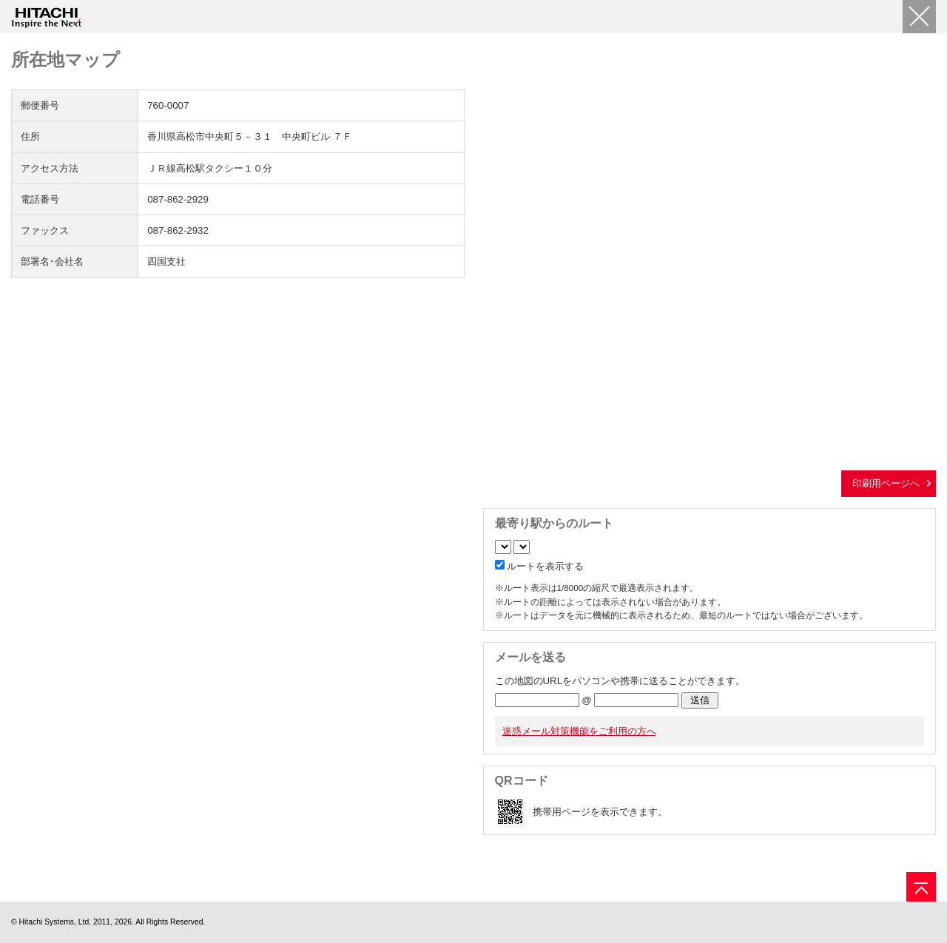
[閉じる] (919, 16)
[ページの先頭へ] (921, 887)
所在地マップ (65, 60)
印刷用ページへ (886, 483)
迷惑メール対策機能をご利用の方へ (579, 731)
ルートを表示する (545, 566)
